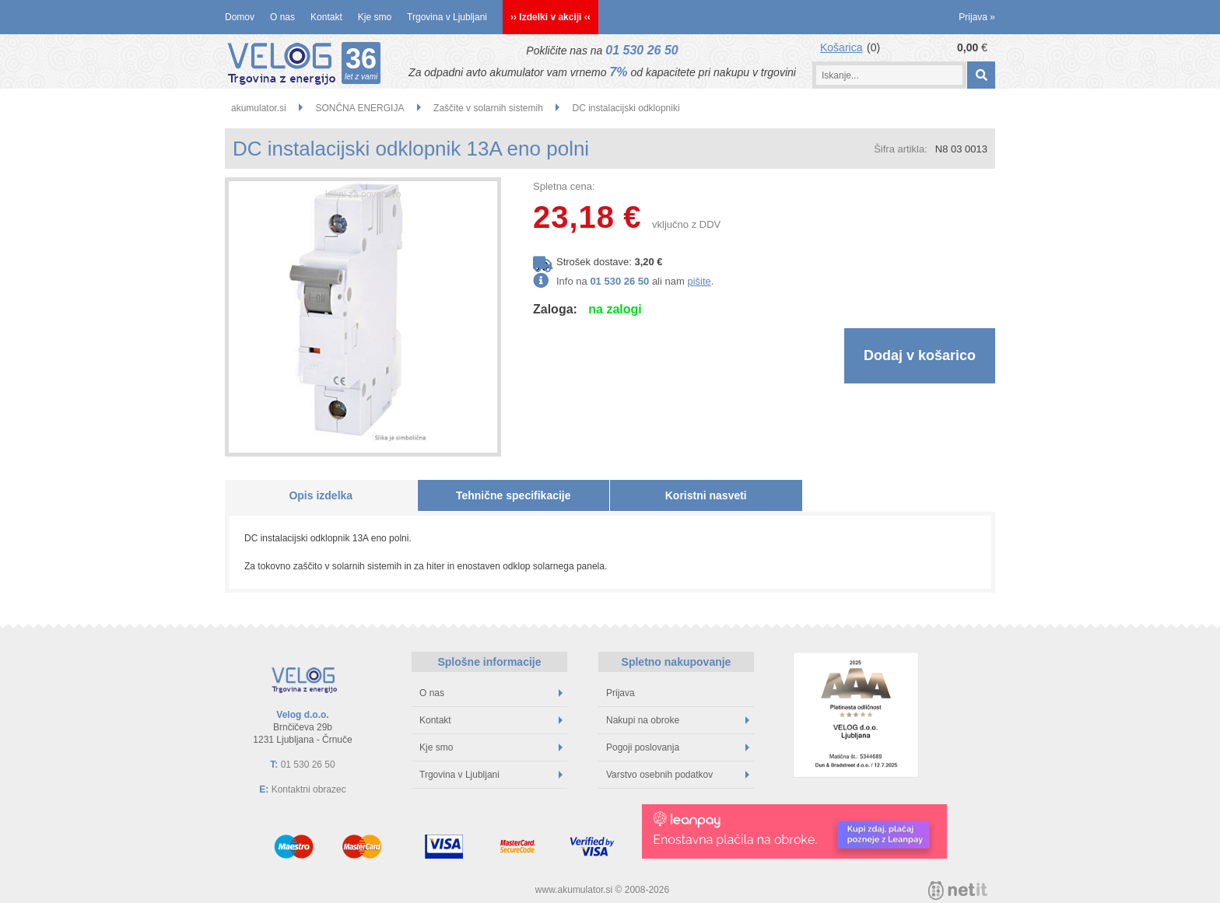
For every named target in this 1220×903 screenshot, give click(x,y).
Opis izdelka (320, 495)
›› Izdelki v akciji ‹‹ (550, 17)
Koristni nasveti (706, 495)
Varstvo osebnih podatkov (677, 774)
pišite (698, 281)
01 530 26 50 (641, 50)
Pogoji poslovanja (677, 747)
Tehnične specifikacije (513, 495)
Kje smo (374, 17)
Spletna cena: (564, 186)
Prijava (977, 17)
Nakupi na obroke (677, 720)
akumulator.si (258, 108)
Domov (239, 17)
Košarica (841, 47)
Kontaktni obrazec (309, 789)
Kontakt (326, 17)
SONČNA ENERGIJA (359, 108)
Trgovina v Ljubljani (447, 17)
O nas (282, 17)
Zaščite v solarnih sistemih (488, 108)
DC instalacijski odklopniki (626, 108)
